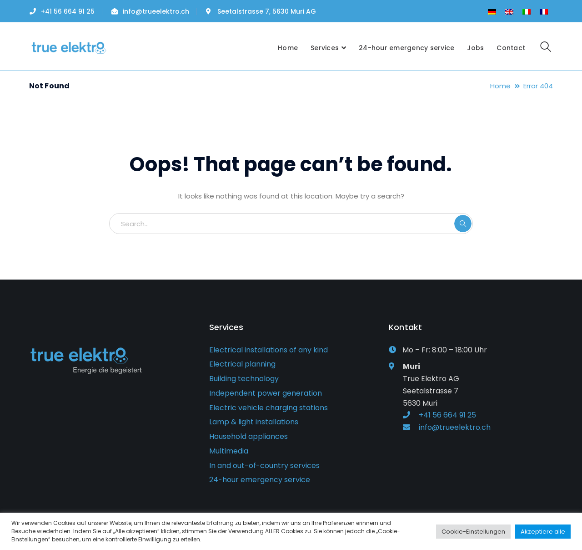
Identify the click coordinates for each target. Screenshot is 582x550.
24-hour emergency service (259, 479)
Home (500, 86)
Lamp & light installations (253, 422)
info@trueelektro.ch (156, 11)
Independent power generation (265, 393)
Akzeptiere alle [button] (543, 531)
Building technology (244, 378)
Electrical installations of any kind (268, 350)
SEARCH (463, 223)
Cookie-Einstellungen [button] (473, 531)
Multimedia (228, 451)
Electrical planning (242, 364)
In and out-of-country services (264, 465)
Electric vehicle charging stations (268, 407)
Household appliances (248, 436)
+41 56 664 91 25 (68, 11)
